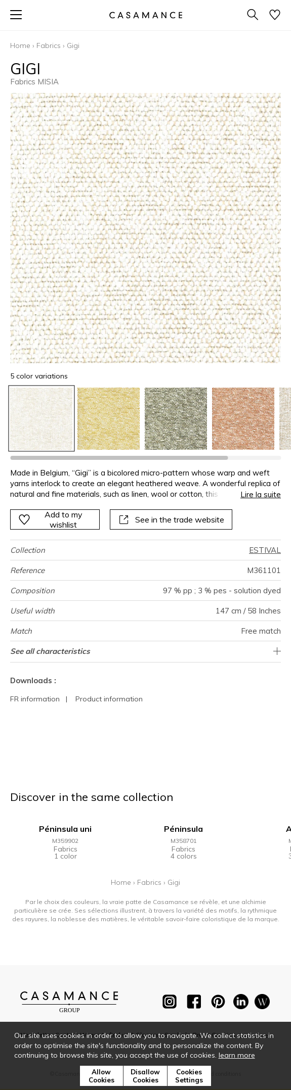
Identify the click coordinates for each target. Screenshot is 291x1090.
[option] (41, 419)
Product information (109, 698)
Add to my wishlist (50, 519)
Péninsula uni (65, 829)
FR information (35, 698)
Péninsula (183, 829)
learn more (237, 1055)
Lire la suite (260, 494)
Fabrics (48, 45)
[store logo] (145, 15)
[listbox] (145, 419)
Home (20, 45)
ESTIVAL (265, 550)
